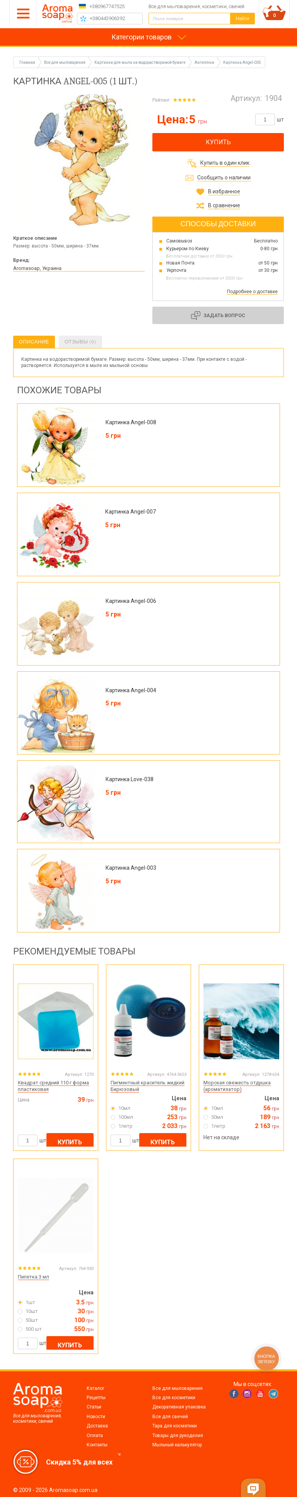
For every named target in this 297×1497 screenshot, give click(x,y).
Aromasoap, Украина (37, 268)
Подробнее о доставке (252, 291)
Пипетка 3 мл (33, 1277)
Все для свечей (170, 1416)
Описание (34, 342)
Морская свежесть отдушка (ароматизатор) (237, 1086)
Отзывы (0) (80, 342)
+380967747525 (107, 6)
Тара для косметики (174, 1426)
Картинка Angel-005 (242, 62)
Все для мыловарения (177, 1388)
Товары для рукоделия (177, 1435)
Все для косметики (173, 1397)
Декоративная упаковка (179, 1407)
